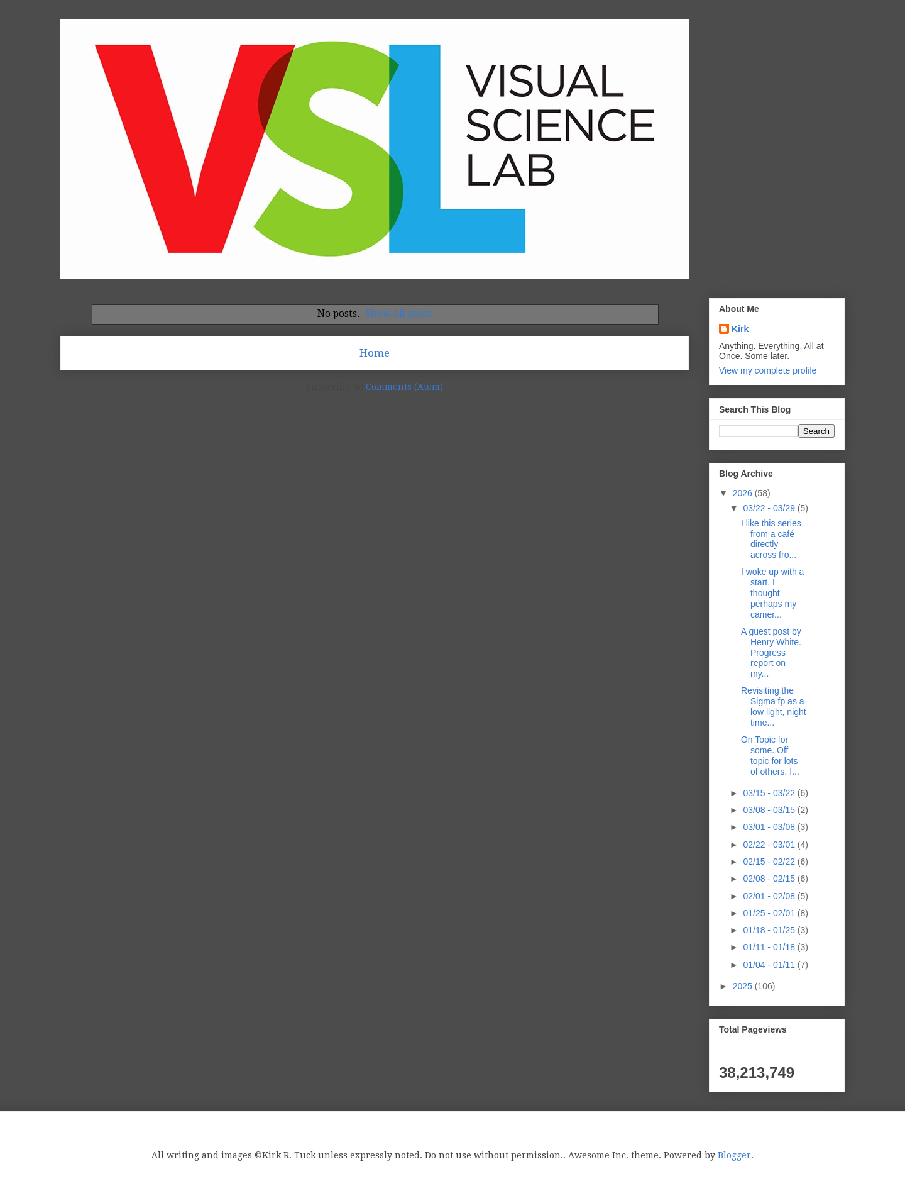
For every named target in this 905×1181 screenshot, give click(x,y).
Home (374, 353)
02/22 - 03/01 (770, 845)
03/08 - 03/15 (770, 810)
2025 (744, 986)
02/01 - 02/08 (770, 896)
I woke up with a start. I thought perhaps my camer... (772, 593)
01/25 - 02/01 (770, 913)
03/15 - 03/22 (770, 793)
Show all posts (399, 313)
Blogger (734, 1155)
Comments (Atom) (404, 387)
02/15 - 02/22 (770, 862)
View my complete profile (767, 370)
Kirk (740, 329)
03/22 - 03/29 (770, 508)
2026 (744, 493)
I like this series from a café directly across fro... (771, 539)
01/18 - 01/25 (770, 930)
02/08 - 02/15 (770, 878)
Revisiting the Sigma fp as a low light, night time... (773, 706)
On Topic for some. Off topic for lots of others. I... (770, 755)
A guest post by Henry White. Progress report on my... (771, 652)
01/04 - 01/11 (770, 965)
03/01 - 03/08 (770, 827)
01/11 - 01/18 (770, 947)
